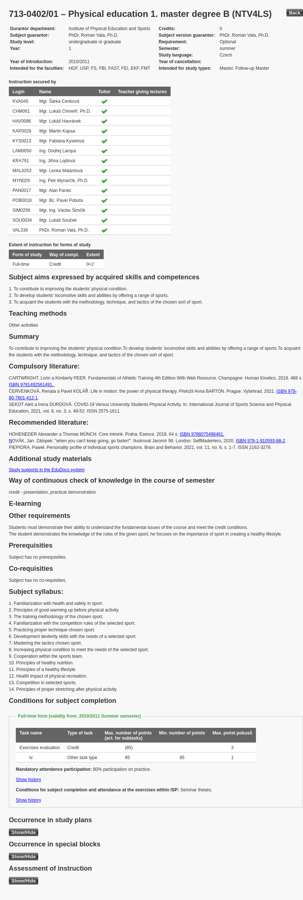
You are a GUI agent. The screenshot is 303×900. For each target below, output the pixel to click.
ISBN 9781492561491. (32, 384)
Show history (28, 779)
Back (294, 12)
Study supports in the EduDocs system (47, 469)
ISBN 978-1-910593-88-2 (260, 440)
